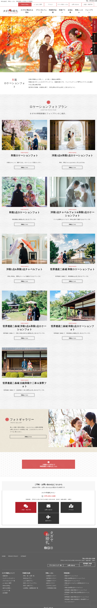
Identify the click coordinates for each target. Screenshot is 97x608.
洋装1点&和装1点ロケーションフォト (75, 567)
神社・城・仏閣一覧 (28, 565)
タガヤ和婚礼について (8, 562)
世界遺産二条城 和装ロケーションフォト (76, 579)
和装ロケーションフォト (71, 565)
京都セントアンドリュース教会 (21, 601)
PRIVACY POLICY (13, 545)
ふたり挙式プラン (28, 570)
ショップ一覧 (6, 579)
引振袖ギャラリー (51, 570)
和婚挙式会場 (53, 11)
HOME (3, 545)
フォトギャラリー (69, 591)
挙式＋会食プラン (28, 575)
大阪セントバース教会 (36, 601)
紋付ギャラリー (50, 572)
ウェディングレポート (9, 567)
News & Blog (24, 4)
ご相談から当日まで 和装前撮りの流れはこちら (48, 464)
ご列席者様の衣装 (51, 577)
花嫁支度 (5, 565)
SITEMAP (23, 545)
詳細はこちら (24, 167)
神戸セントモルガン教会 (50, 601)
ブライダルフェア (41, 11)
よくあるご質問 (38, 4)
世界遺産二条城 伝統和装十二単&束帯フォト (77, 588)
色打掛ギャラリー (51, 567)
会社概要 (5, 582)
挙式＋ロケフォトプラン (30, 572)
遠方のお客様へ (7, 577)
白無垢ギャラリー (51, 565)
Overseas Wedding (79, 601)
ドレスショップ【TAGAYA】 (65, 601)
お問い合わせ (75, 4)
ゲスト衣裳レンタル (63, 4)
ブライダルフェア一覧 (55, 554)
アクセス (50, 4)
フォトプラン (89, 11)
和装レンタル (79, 11)
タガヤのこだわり (51, 575)
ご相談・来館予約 (88, 4)
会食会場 (70, 11)
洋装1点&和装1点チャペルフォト (74, 577)
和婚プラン (62, 11)
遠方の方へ (79, 507)
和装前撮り (67, 562)
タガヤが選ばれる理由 (27, 11)
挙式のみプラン (27, 567)
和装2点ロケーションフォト (72, 570)
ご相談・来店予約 (17, 507)
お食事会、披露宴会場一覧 (30, 577)
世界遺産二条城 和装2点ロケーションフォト (77, 586)
